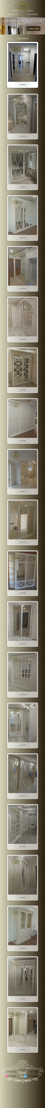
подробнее (22, 84)
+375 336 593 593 (12, 14)
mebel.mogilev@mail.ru (34, 1076)
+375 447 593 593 (32, 14)
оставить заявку (33, 29)
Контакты (30, 11)
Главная (15, 11)
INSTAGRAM (12, 1076)
